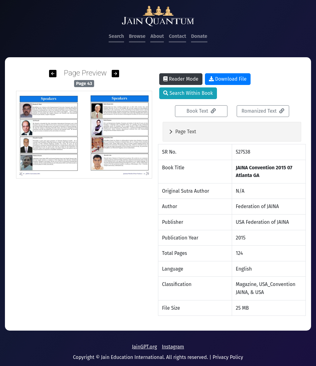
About (157, 36)
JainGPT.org (144, 347)
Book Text (201, 111)
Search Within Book (188, 93)
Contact (177, 36)
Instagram (173, 347)
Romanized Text (262, 111)
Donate (199, 36)
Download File (228, 79)
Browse (137, 36)
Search (116, 36)
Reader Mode (180, 79)
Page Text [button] (185, 132)
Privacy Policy (228, 357)
